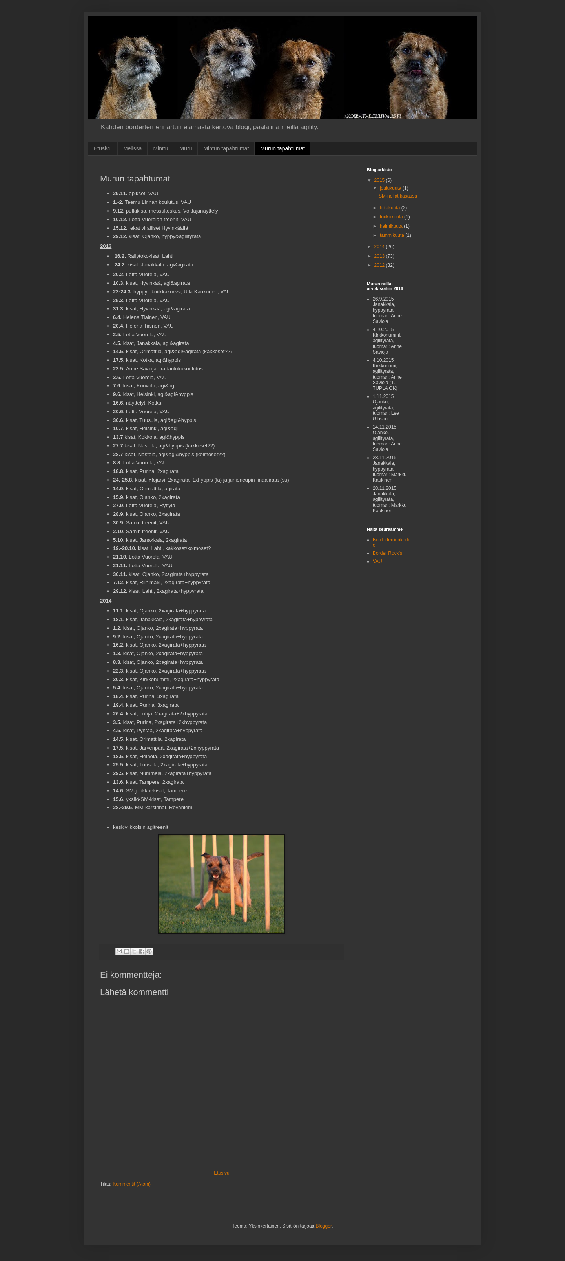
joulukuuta (391, 188)
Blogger (324, 1226)
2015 (380, 180)
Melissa (132, 148)
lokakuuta (390, 208)
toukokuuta (392, 217)
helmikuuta (392, 226)
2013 (380, 256)
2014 (380, 246)
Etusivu (103, 148)
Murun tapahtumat (282, 148)
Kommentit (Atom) (132, 1184)
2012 (380, 265)
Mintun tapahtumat (226, 148)
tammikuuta (392, 235)
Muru (186, 148)
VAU (377, 561)
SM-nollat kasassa (398, 196)
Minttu (160, 148)
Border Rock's (387, 553)
